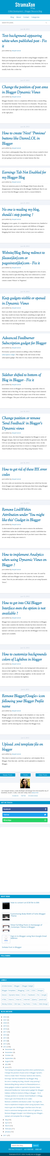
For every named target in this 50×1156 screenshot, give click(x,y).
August (7, 1061)
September (9, 1058)
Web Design (43, 1004)
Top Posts (26, 1004)
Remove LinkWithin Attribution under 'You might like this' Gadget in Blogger (23, 515)
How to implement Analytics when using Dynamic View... (25, 1104)
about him (35, 793)
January (8, 1132)
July (6, 1064)
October (8, 1055)
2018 (5, 1029)
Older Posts (43, 775)
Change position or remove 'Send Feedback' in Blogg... (24, 1096)
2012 (5, 1047)
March (7, 1126)
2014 (5, 1041)
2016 (5, 1035)
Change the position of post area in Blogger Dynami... (24, 1073)
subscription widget (8, 355)
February (8, 1129)
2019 (5, 1026)
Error (24, 995)
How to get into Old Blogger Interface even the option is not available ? (23, 608)
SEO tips (17, 1004)
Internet (27, 999)
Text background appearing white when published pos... (25, 1070)
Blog (12, 17)
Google (43, 995)
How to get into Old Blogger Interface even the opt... (23, 1107)
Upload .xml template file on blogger (22, 747)
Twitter (23, 796)
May (6, 1120)
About (18, 17)
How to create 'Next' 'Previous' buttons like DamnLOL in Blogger (24, 138)
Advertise (28, 1149)
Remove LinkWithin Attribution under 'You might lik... (23, 1102)
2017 (5, 1032)
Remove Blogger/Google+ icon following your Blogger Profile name (23, 701)
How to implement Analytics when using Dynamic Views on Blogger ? (24, 560)
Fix (38, 995)
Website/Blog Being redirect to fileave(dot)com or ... (23, 1084)
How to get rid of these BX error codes (24, 472)
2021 (5, 1020)
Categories (35, 17)
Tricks (34, 1004)
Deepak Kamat (16, 51)
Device (4, 995)
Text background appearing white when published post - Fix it (24, 41)
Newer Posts (7, 775)
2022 (5, 1017)
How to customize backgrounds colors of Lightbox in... (24, 1110)
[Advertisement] (25, 859)
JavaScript (42, 999)
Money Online (7, 1004)
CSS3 (33, 990)
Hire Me (38, 1149)
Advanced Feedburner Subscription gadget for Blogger (24, 341)
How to (11, 999)
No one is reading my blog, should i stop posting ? (21, 212)
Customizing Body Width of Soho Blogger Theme (28, 915)
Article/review (7, 986)
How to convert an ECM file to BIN (25, 902)
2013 (5, 1044)
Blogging (21, 990)
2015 (5, 1038)
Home (25, 775)
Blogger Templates (9, 990)
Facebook (15, 796)
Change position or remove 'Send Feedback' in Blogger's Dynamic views (22, 423)
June (7, 1067)
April (7, 1123)
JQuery (34, 999)
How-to (18, 999)
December (9, 1049)
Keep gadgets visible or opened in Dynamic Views (23, 301)
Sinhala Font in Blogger (12, 947)
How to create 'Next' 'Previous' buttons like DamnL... (23, 1076)
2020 (5, 1023)
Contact (26, 17)
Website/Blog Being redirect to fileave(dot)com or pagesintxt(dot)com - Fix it (23, 258)
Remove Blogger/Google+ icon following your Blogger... (24, 1113)
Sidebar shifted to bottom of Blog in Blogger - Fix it (21, 378)
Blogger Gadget (27, 986)
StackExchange (33, 796)
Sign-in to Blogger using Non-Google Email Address (29, 937)
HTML (4, 999)
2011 (5, 1135)
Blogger (17, 986)
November (9, 1052)
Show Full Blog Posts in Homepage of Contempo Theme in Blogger (26, 926)
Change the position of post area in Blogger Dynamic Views (25, 90)
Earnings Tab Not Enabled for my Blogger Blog (24, 175)
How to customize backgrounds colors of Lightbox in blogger (24, 657)
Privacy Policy (15, 1149)
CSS (28, 990)
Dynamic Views (14, 995)
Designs (40, 990)
